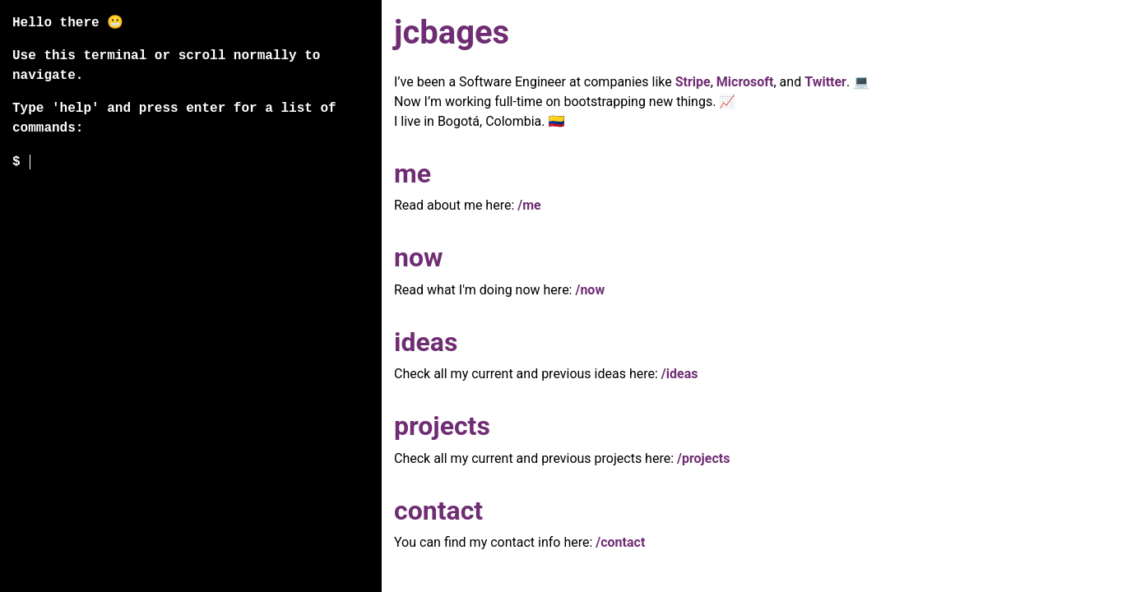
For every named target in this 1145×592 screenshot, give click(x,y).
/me (528, 205)
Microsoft (745, 82)
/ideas (679, 374)
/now (590, 290)
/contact (620, 542)
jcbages (451, 32)
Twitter (825, 82)
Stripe (693, 82)
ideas (425, 342)
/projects (703, 458)
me (412, 173)
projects (442, 426)
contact (438, 510)
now (418, 257)
